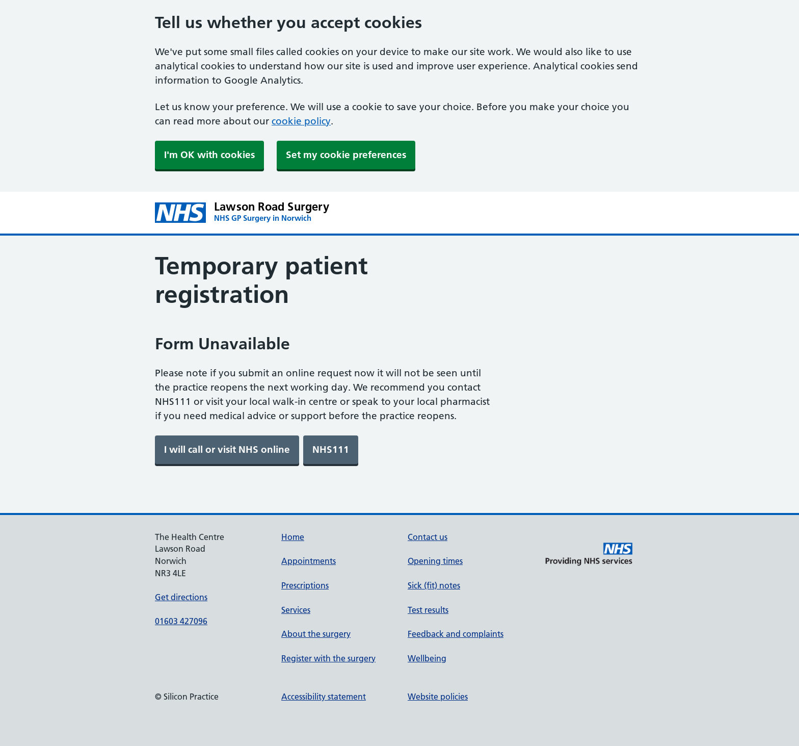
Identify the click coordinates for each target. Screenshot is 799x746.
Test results (428, 610)
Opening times (435, 561)
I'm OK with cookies (209, 155)
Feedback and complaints (455, 634)
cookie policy (301, 121)
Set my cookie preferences (346, 155)
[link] (227, 449)
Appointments (308, 561)
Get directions (181, 597)
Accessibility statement (323, 696)
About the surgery (316, 634)
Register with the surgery (328, 658)
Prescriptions (305, 585)
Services (295, 610)
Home (292, 537)
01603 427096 (181, 621)
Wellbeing (427, 658)
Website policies (438, 696)
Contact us (427, 537)
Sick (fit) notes (434, 585)
